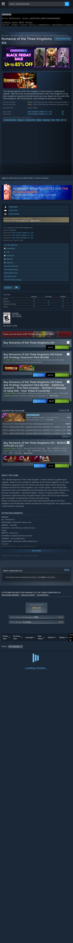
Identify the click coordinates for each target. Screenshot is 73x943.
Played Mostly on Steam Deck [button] (12, 651)
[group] (37, 650)
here (43, 579)
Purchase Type (16, 639)
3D (62, 121)
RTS (57, 121)
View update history (11, 271)
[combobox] (36, 4)
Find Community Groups (12, 281)
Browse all (64, 412)
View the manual (11, 268)
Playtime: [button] (59, 648)
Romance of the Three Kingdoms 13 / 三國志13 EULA (22, 222)
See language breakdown (10, 596)
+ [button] (65, 121)
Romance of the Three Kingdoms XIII (31, 361)
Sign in (4, 179)
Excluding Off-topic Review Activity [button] (39, 648)
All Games (5, 37)
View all (66, 571)
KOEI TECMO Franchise (33, 37)
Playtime (51, 639)
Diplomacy (46, 121)
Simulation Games (16, 37)
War (53, 121)
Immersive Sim (30, 121)
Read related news (10, 274)
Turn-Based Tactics (10, 121)
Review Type (5, 639)
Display (62, 639)
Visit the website (11, 246)
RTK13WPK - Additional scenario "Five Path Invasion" (37, 395)
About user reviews (28, 596)
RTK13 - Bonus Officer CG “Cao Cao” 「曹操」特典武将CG (39, 450)
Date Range (40, 639)
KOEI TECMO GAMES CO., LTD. (40, 113)
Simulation (12, 232)
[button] (36, 221)
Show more (54, 397)
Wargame (21, 121)
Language (29, 639)
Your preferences (43, 596)
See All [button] (65, 438)
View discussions (10, 278)
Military (39, 121)
